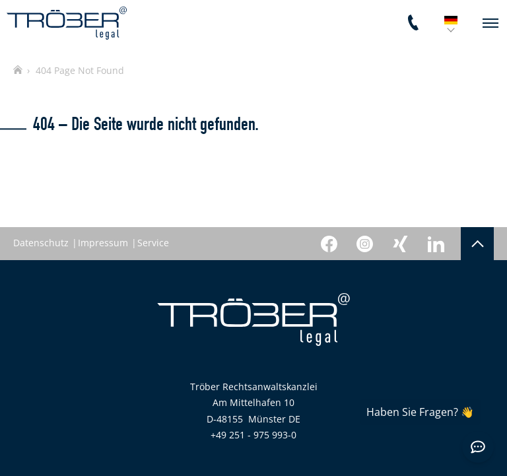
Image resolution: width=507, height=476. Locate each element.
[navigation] (490, 23)
